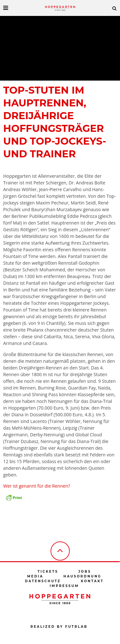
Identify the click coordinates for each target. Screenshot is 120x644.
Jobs (84, 571)
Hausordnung (82, 576)
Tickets (47, 571)
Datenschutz (43, 581)
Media (35, 576)
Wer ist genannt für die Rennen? (36, 486)
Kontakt (92, 581)
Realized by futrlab (58, 627)
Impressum (64, 586)
